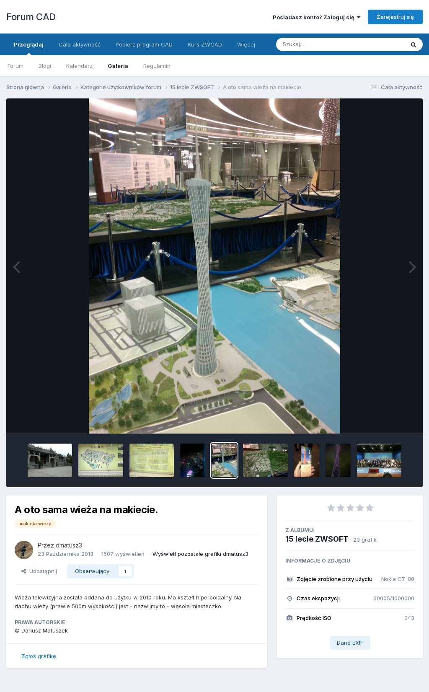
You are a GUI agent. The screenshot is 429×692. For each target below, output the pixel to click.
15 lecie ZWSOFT (317, 538)
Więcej (246, 44)
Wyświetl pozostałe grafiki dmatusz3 (200, 553)
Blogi (45, 65)
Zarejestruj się (395, 16)
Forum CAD (31, 16)
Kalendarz (79, 65)
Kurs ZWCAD (205, 44)
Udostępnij (39, 571)
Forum (15, 65)
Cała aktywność (80, 44)
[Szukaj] (319, 44)
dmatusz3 (69, 545)
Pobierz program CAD (144, 44)
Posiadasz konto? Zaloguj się (316, 17)
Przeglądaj (29, 48)
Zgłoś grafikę (38, 656)
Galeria (118, 65)
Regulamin (157, 65)
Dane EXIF (350, 642)
